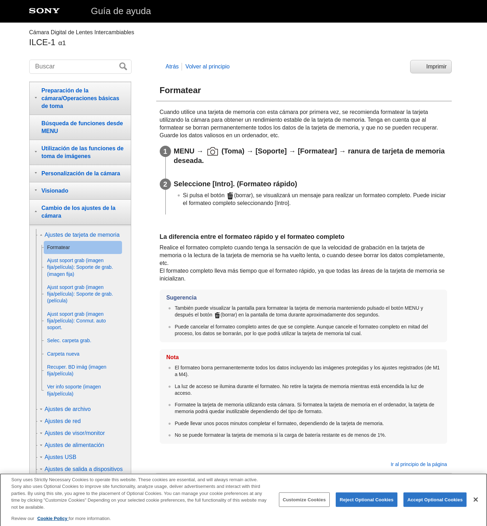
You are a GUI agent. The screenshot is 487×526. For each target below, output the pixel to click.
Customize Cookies (304, 504)
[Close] (475, 504)
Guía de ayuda (121, 11)
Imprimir (436, 66)
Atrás (172, 66)
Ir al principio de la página (419, 464)
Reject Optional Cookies (367, 504)
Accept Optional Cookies (435, 504)
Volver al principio (207, 66)
